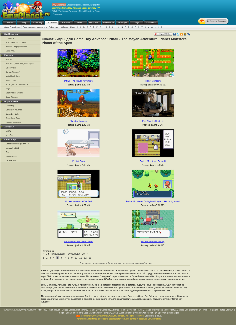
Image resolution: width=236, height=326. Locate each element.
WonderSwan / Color (14, 122)
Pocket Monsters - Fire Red (78, 201)
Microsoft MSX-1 (12, 148)
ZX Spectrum (11, 160)
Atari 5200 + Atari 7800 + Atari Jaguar (43, 310)
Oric (7, 152)
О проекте (10, 38)
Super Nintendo (12, 97)
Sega (137, 23)
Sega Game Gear (13, 118)
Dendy (23, 23)
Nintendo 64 (108, 23)
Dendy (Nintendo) (13, 72)
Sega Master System (14, 93)
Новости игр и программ (16, 42)
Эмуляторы (9, 310)
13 (90, 257)
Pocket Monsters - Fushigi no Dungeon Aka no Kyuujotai (153, 201)
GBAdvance (52, 23)
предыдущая (57, 253)
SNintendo (151, 23)
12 (85, 257)
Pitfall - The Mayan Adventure (78, 81)
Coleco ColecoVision (71, 310)
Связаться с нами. (153, 316)
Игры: (72, 27)
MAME (80, 23)
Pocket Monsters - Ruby (152, 241)
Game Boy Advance (12, 27)
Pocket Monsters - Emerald (153, 161)
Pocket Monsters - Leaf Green (78, 241)
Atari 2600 (10, 59)
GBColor (66, 23)
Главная (9, 23)
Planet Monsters (153, 81)
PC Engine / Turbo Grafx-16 (17, 84)
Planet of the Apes (78, 121)
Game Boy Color (12, 114)
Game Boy (37, 23)
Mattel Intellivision (13, 76)
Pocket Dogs (78, 161)
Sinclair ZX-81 (11, 156)
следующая (74, 253)
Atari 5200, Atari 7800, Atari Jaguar (20, 64)
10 (76, 257)
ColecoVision (11, 68)
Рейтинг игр (54, 27)
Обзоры (64, 27)
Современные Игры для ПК (17, 144)
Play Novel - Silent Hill (153, 121)
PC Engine (122, 23)
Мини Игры (94, 23)
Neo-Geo (9, 135)
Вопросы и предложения (16, 47)
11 (80, 257)
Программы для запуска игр (35, 27)
